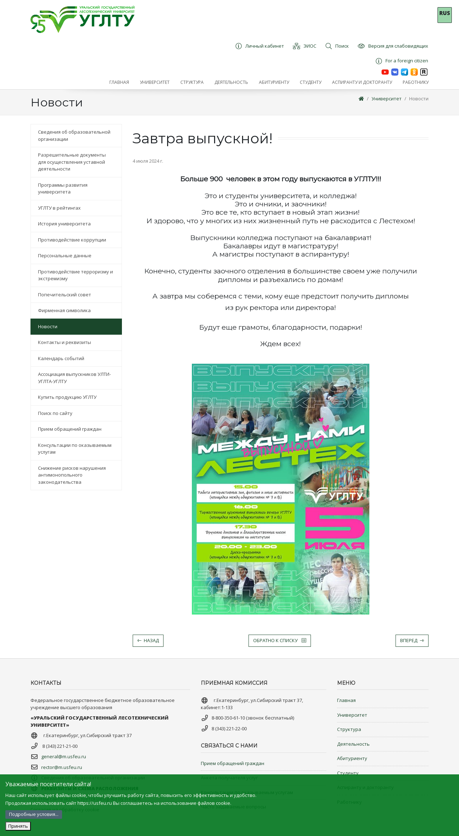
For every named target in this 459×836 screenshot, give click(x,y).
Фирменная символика (64, 310)
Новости (419, 98)
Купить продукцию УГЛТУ (67, 397)
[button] (154, 82)
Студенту (348, 773)
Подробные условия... (33, 814)
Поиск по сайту (55, 413)
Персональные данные (64, 255)
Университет (387, 98)
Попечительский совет (64, 294)
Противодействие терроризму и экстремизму (75, 275)
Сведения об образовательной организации (74, 135)
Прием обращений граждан (69, 429)
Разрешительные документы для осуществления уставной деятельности (72, 162)
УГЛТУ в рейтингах (59, 208)
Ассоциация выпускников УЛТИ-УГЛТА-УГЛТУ (74, 377)
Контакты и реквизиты (64, 342)
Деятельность (353, 744)
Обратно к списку (279, 640)
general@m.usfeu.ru (63, 756)
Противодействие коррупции (72, 240)
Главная (346, 700)
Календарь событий (61, 358)
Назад (148, 640)
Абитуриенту (352, 758)
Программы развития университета (62, 188)
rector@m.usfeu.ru (61, 767)
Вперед (412, 640)
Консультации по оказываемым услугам (75, 448)
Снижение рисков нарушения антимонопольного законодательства (72, 475)
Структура (349, 729)
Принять (18, 826)
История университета (64, 223)
